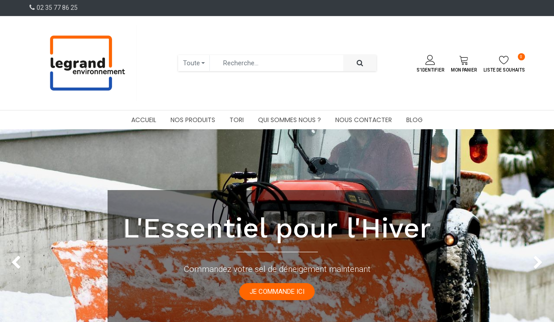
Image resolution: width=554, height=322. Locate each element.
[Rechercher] (359, 63)
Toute (191, 63)
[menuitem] (143, 120)
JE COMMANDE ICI (277, 292)
